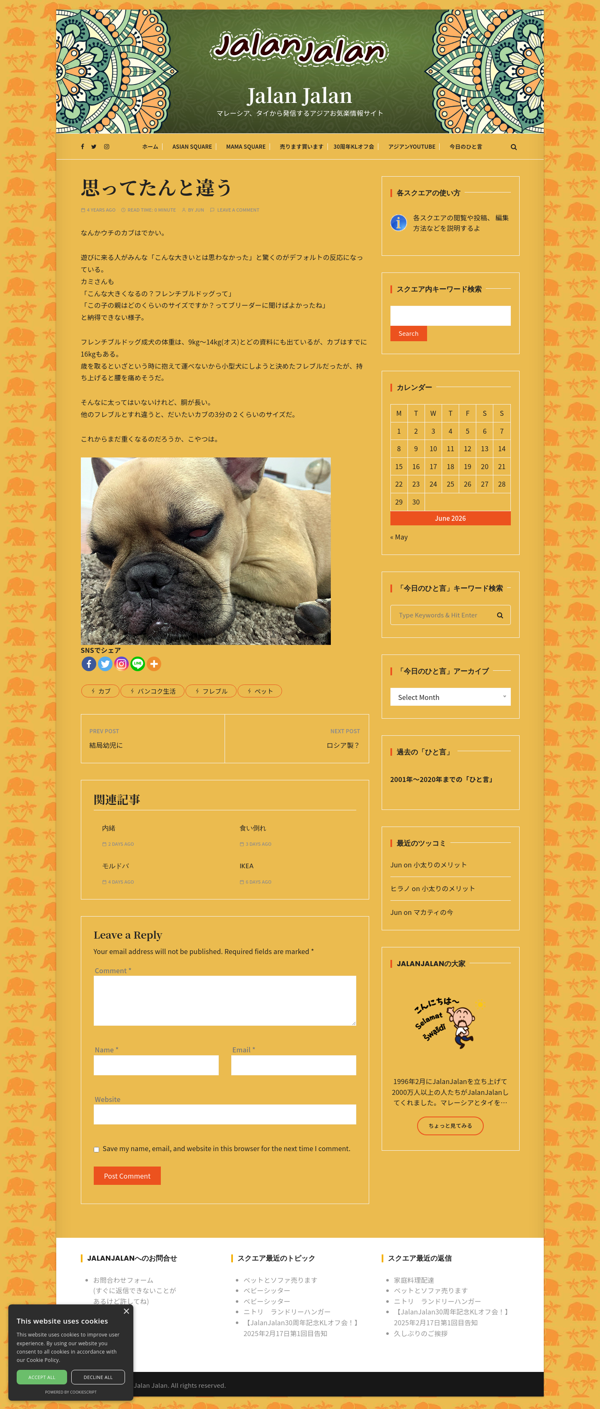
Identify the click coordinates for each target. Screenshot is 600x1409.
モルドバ (115, 866)
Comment (113, 970)
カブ (104, 691)
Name (107, 1049)
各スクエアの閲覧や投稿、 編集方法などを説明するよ (461, 222)
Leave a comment (239, 209)
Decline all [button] (98, 1377)
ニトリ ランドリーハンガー (287, 1312)
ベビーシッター (267, 1290)
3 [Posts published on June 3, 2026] (433, 433)
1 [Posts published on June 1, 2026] (399, 433)
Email (244, 1049)
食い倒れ (253, 828)
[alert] (70, 1352)
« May (399, 539)
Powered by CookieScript (71, 1392)
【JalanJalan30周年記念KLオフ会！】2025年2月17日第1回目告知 (302, 1327)
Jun (199, 209)
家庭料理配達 (414, 1280)
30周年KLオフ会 (353, 148)
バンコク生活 (157, 691)
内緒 (108, 828)
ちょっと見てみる (450, 1128)
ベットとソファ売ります (281, 1280)
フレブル (215, 691)
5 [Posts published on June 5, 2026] (468, 433)
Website (108, 1099)
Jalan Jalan (300, 96)
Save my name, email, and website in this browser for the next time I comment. (226, 1148)
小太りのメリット (440, 867)
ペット (264, 691)
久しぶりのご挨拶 (421, 1333)
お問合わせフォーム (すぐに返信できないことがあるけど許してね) (134, 1290)
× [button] (126, 1312)
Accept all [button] (41, 1377)
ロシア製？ (343, 745)
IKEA (247, 866)
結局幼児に (106, 745)
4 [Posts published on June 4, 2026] (450, 433)
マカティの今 (433, 914)
